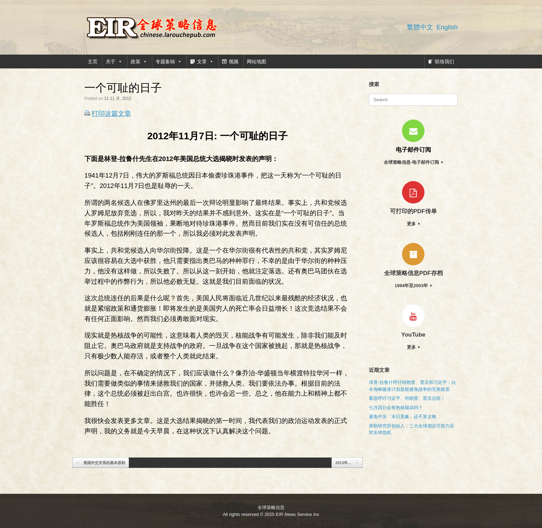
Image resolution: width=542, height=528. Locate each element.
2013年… (347, 463)
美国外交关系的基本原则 (100, 463)
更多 (413, 223)
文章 (205, 61)
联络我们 (444, 61)
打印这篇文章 (111, 113)
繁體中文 (420, 27)
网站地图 (256, 61)
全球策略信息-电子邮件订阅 (413, 162)
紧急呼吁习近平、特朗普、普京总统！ (407, 398)
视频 (234, 61)
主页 (92, 61)
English (447, 27)
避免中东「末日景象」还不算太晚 (402, 416)
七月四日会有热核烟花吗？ (396, 407)
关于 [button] (114, 61)
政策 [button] (139, 61)
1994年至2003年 (413, 285)
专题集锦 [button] (169, 61)
